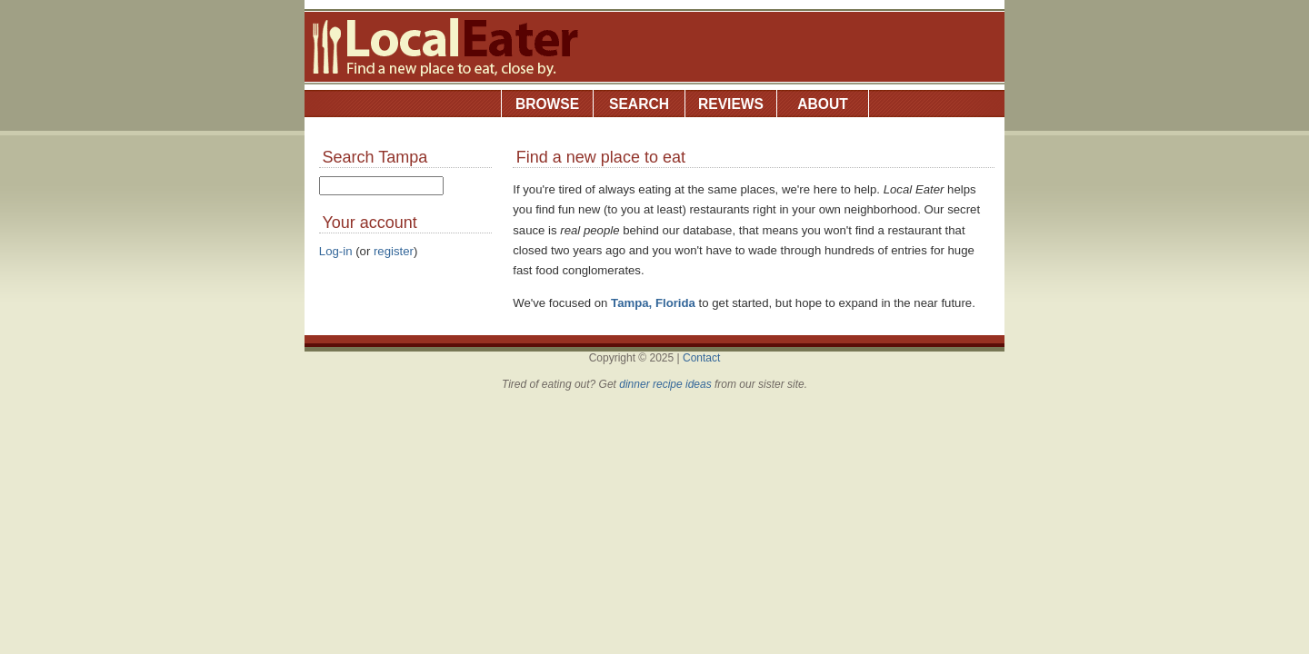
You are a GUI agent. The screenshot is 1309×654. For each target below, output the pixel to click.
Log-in (336, 251)
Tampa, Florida (653, 303)
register (394, 251)
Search (639, 104)
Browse (547, 104)
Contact (701, 358)
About (822, 104)
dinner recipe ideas (665, 384)
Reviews (731, 104)
